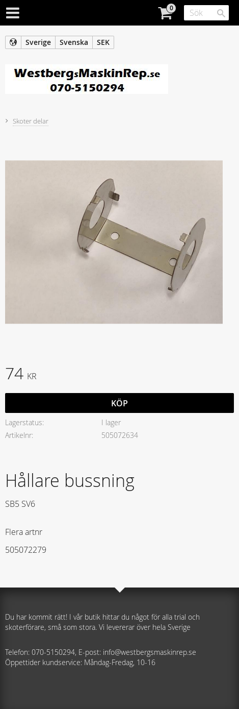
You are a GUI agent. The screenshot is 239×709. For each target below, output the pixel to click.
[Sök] (221, 13)
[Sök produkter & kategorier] (206, 12)
